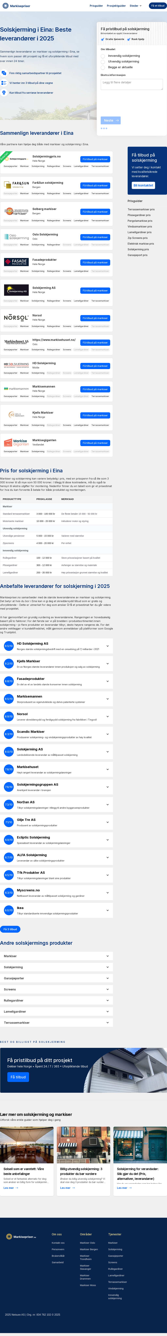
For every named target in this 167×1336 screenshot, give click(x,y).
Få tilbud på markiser (95, 159)
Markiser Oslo (87, 1242)
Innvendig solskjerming (115, 1297)
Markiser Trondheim (86, 1257)
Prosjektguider (116, 5)
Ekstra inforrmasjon (113, 75)
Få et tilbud (157, 5)
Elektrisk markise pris (141, 243)
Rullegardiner (115, 1268)
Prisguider (96, 5)
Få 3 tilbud (10, 929)
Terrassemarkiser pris (141, 209)
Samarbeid (58, 1262)
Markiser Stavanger (85, 1267)
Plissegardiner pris (139, 215)
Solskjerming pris (138, 249)
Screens (112, 1262)
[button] (137, 5)
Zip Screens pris (138, 238)
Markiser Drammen (85, 1277)
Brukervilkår (58, 1255)
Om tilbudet (108, 49)
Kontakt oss (58, 1242)
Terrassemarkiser (117, 1282)
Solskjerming (115, 1249)
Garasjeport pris (137, 255)
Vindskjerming (116, 1288)
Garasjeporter (115, 1255)
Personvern (58, 1249)
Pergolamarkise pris (140, 220)
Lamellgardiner (116, 1275)
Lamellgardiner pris (139, 232)
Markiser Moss (88, 1285)
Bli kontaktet (143, 185)
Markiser (113, 1242)
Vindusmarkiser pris (140, 226)
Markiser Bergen (89, 1249)
